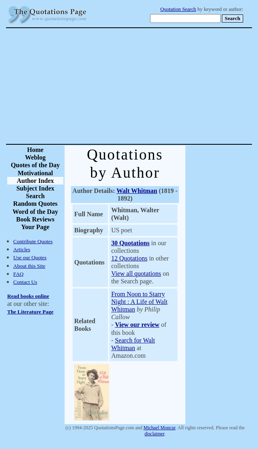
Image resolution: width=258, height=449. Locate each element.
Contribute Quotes (33, 241)
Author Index (35, 180)
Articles (21, 249)
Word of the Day (35, 211)
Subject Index (35, 188)
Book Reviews (35, 219)
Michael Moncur (160, 428)
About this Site (29, 266)
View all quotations (136, 273)
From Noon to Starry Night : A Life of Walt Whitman (139, 302)
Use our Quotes (30, 257)
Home (35, 149)
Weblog (35, 157)
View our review (137, 324)
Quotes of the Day (35, 165)
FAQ (18, 274)
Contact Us (25, 282)
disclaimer (154, 434)
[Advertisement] (157, 86)
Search (35, 196)
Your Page (35, 226)
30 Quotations (130, 243)
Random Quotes (35, 203)
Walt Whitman (136, 190)
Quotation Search (178, 9)
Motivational (35, 173)
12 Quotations (129, 258)
